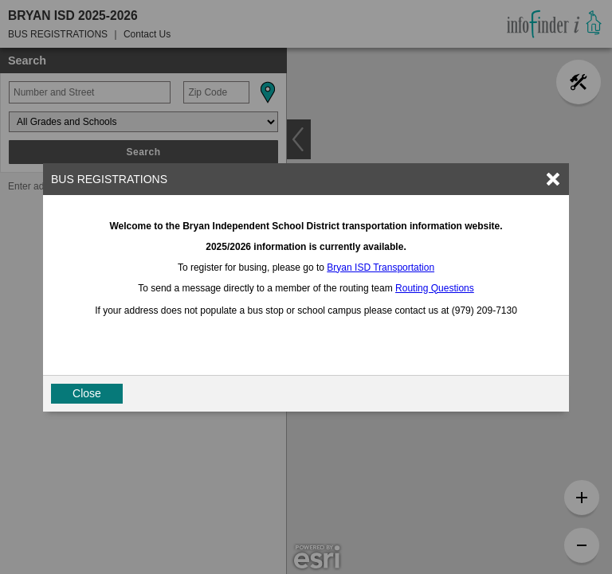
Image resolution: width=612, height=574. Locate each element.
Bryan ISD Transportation (380, 267)
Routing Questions (434, 288)
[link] (553, 179)
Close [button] (87, 393)
